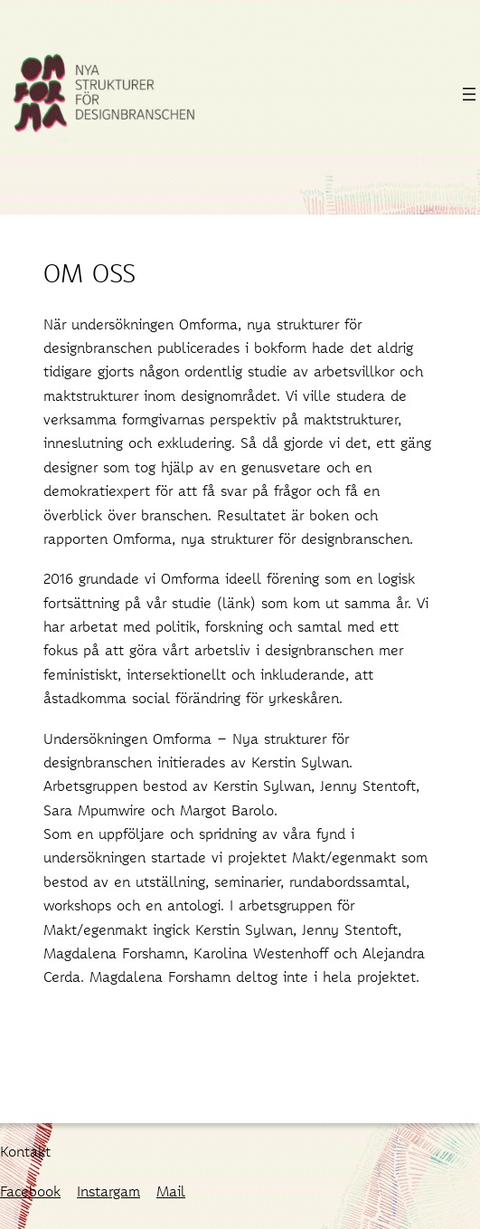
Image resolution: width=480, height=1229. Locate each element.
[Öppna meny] (469, 94)
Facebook (30, 1190)
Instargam (108, 1190)
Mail (170, 1190)
